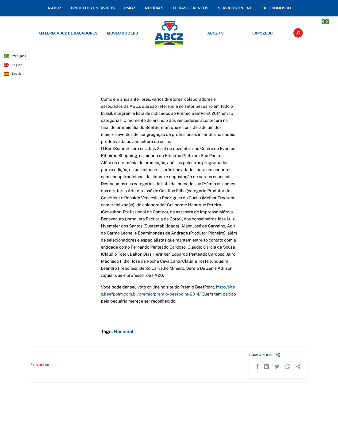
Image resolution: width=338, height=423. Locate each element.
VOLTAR (40, 365)
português (19, 56)
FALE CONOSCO (276, 8)
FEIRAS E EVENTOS (190, 8)
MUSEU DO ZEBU (122, 33)
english (17, 65)
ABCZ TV (215, 33)
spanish (17, 73)
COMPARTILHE (264, 355)
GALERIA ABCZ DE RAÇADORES (75, 33)
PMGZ (129, 8)
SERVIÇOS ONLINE (235, 8)
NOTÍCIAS (154, 8)
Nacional (124, 331)
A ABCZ (54, 8)
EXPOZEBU (262, 33)
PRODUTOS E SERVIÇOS (93, 8)
